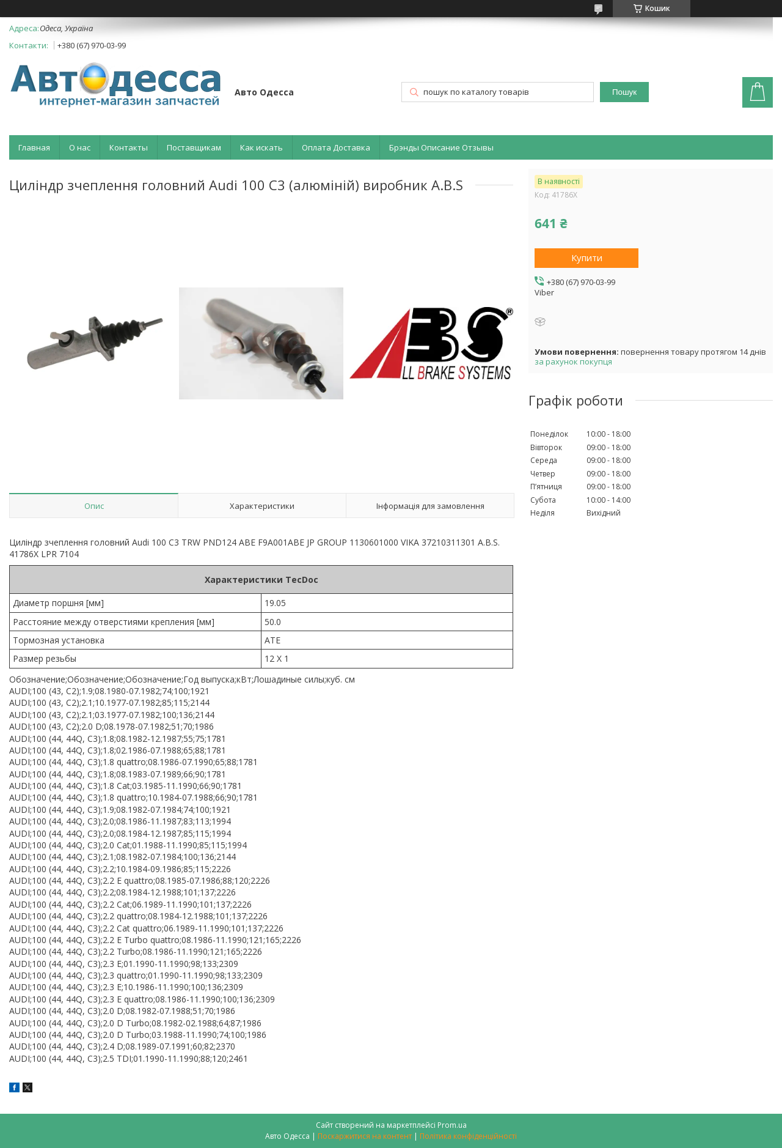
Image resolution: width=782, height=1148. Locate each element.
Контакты (128, 147)
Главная (34, 147)
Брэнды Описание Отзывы (441, 147)
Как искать (261, 147)
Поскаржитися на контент (365, 1136)
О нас (79, 147)
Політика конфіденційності (468, 1136)
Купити (586, 257)
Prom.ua (452, 1125)
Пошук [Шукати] (624, 92)
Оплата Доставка (336, 147)
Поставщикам (194, 147)
